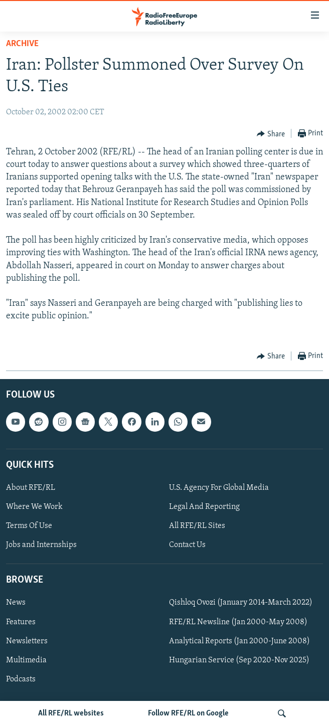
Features (21, 622)
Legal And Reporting (204, 507)
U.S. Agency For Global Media (219, 488)
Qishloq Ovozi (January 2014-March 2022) (240, 603)
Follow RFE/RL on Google (188, 713)
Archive (22, 44)
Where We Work (34, 507)
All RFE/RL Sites (197, 526)
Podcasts (21, 679)
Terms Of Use (29, 526)
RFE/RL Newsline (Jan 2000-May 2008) (238, 622)
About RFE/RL (30, 488)
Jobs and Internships (41, 545)
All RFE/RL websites (71, 713)
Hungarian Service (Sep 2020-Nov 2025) (239, 660)
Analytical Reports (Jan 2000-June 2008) (239, 641)
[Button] (271, 133)
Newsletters (27, 641)
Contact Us (187, 545)
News (16, 603)
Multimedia (26, 660)
